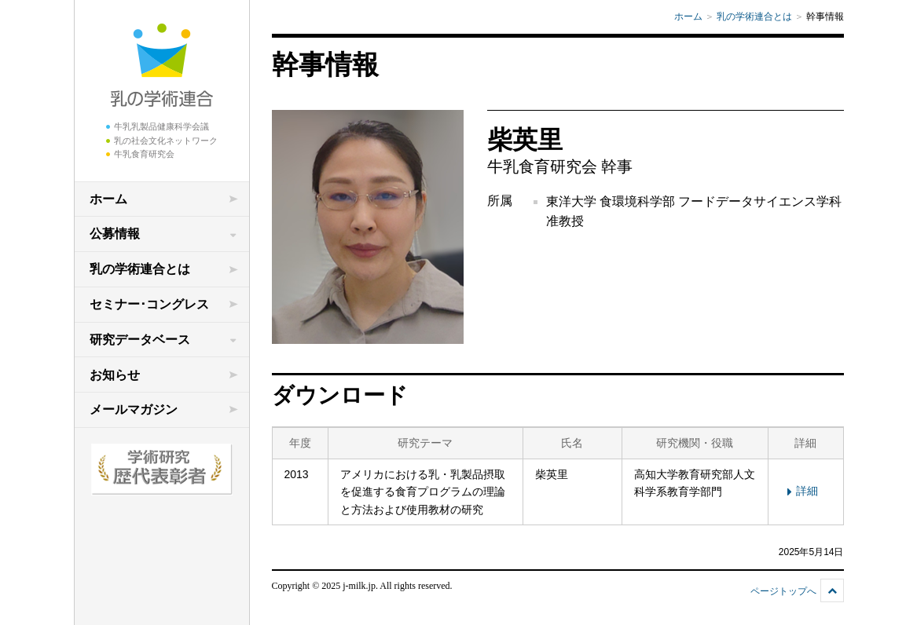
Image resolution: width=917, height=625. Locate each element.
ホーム (108, 199)
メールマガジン (134, 409)
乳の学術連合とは (140, 269)
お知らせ (115, 375)
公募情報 (115, 233)
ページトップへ (783, 591)
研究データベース (140, 339)
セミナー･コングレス (149, 304)
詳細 (799, 490)
